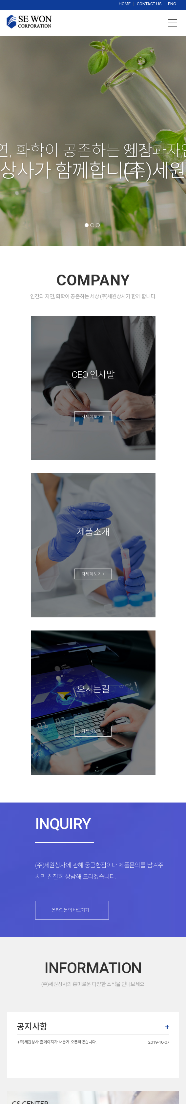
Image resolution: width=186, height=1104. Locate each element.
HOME (125, 3)
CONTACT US (150, 3)
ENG (172, 3)
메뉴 (172, 22)
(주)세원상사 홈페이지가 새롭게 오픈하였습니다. (57, 1042)
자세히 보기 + (93, 416)
